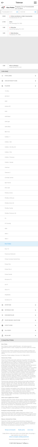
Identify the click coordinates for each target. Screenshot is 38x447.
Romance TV (8, 279)
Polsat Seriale (8, 274)
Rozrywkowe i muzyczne (12, 320)
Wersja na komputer (10, 430)
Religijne (8, 335)
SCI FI (6, 284)
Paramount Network (10, 254)
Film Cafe (7, 187)
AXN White (7, 126)
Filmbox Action (9, 193)
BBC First (7, 131)
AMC (6, 101)
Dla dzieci (8, 330)
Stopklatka (7, 294)
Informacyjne (9, 310)
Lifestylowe (8, 325)
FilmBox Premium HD (10, 213)
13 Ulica (7, 91)
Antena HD (7, 106)
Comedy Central (9, 177)
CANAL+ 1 (7, 137)
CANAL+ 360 (8, 142)
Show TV (7, 289)
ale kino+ (7, 96)
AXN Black (7, 116)
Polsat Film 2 (8, 269)
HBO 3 (6, 238)
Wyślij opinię (21, 430)
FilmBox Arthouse (9, 198)
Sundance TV (8, 300)
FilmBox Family (9, 208)
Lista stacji (30, 430)
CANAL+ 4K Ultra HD (10, 147)
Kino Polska (8, 243)
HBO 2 (6, 233)
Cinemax (7, 167)
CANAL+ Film (8, 152)
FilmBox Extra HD (9, 203)
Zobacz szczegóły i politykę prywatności (19, 436)
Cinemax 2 (7, 172)
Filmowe (7, 86)
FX (5, 218)
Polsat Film (8, 264)
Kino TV (7, 249)
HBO (6, 228)
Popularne (8, 75)
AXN (6, 111)
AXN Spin (7, 121)
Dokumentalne (9, 315)
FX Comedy (8, 223)
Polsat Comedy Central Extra (12, 259)
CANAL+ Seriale (9, 162)
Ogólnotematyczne (11, 80)
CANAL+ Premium (9, 157)
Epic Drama (8, 182)
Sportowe (8, 305)
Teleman (19, 2)
